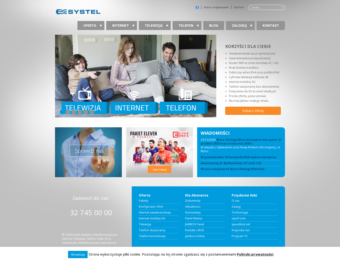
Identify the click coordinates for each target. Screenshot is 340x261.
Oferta (92, 25)
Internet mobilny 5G (152, 218)
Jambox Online (195, 236)
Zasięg (236, 206)
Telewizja (156, 25)
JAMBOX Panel (194, 224)
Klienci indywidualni (216, 7)
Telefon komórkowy (152, 236)
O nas (235, 200)
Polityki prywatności (255, 254)
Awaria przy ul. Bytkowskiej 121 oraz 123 (231, 163)
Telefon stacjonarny (152, 230)
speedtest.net (241, 224)
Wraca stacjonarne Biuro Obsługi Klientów (232, 169)
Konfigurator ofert (151, 206)
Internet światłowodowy (155, 212)
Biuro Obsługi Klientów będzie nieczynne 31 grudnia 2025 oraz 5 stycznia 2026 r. (241, 141)
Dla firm (239, 7)
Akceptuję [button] (78, 254)
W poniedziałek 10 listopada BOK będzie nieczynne (238, 157)
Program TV (239, 236)
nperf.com (239, 218)
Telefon (188, 25)
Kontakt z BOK (194, 230)
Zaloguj (242, 25)
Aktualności (192, 206)
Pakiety (143, 200)
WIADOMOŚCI (215, 133)
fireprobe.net (241, 230)
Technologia (240, 212)
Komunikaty (193, 212)
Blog (213, 25)
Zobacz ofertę (253, 110)
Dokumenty (192, 200)
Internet (123, 25)
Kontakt (271, 25)
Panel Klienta (193, 218)
